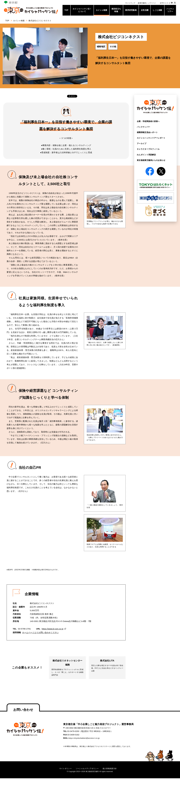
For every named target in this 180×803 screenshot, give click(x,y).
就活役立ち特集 (116, 10)
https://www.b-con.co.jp (52, 629)
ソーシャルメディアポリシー (87, 769)
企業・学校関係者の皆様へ (148, 121)
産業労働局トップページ (147, 3)
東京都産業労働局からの (151, 160)
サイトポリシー (64, 769)
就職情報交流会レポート (147, 132)
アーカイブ (141, 143)
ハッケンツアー (170, 10)
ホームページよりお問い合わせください (40, 632)
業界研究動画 (131, 10)
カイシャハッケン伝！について (82, 10)
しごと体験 (157, 10)
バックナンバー (143, 127)
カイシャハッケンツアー (151, 138)
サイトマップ (130, 3)
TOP (66, 10)
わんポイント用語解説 (146, 154)
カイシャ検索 (101, 10)
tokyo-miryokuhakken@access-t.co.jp (84, 739)
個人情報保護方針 (111, 769)
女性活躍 (144, 10)
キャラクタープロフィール (148, 149)
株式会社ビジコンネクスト (42, 20)
